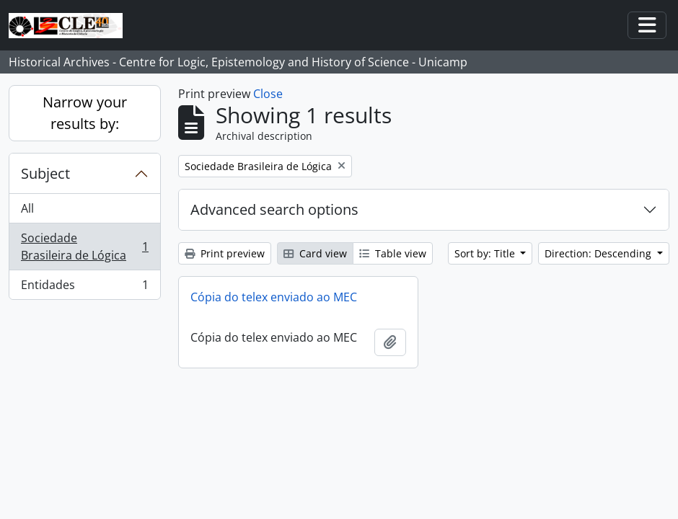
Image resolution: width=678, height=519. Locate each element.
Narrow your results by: (85, 112)
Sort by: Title (486, 253)
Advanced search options (274, 209)
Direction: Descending (599, 253)
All (27, 208)
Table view (392, 253)
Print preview (225, 253)
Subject (45, 173)
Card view (315, 253)
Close (268, 94)
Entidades (84, 287)
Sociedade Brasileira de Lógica (84, 246)
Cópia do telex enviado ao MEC (273, 297)
